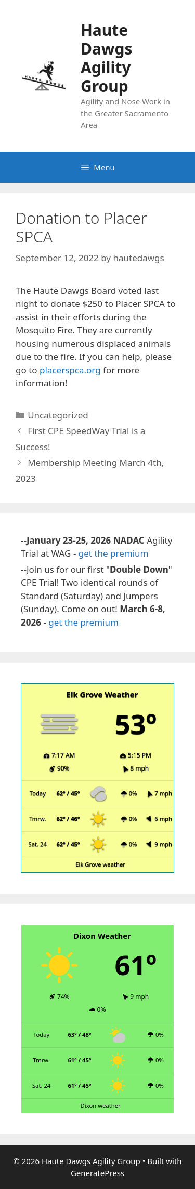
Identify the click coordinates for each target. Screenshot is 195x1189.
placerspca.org (70, 370)
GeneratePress (97, 1173)
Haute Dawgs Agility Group (107, 58)
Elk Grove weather (100, 864)
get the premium (114, 553)
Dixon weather (101, 1106)
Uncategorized (58, 415)
